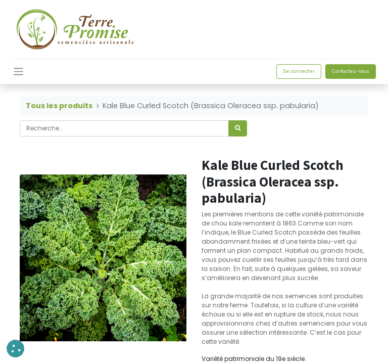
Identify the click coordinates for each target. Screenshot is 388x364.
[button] (15, 348)
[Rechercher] (237, 128)
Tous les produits (59, 106)
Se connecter (299, 71)
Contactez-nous (350, 71)
